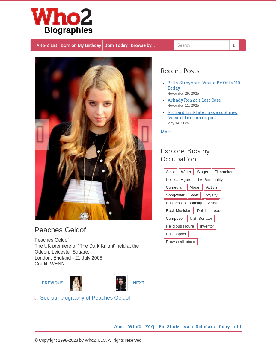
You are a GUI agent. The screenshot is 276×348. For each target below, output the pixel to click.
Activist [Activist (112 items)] (212, 187)
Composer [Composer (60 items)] (175, 218)
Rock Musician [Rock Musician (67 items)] (178, 210)
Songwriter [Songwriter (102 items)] (175, 195)
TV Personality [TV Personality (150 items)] (210, 179)
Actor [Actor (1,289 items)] (170, 172)
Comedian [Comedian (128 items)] (175, 187)
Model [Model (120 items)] (195, 187)
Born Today (115, 45)
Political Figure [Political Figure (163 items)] (178, 179)
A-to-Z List (47, 45)
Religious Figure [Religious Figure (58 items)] (180, 226)
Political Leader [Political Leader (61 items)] (210, 210)
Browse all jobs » (180, 241)
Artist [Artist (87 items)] (212, 203)
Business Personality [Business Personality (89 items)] (184, 203)
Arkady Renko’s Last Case (194, 100)
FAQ (149, 326)
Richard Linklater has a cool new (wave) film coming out (203, 114)
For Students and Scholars (187, 326)
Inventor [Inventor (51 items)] (207, 226)
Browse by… (143, 45)
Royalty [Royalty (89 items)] (210, 195)
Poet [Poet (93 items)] (195, 195)
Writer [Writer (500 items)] (186, 172)
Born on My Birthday (81, 45)
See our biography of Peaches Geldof (82, 298)
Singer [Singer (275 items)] (203, 172)
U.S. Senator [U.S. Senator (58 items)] (201, 218)
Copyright (230, 326)
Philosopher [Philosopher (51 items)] (176, 234)
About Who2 (127, 326)
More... (167, 132)
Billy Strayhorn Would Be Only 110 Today (204, 85)
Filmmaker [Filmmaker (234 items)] (224, 172)
